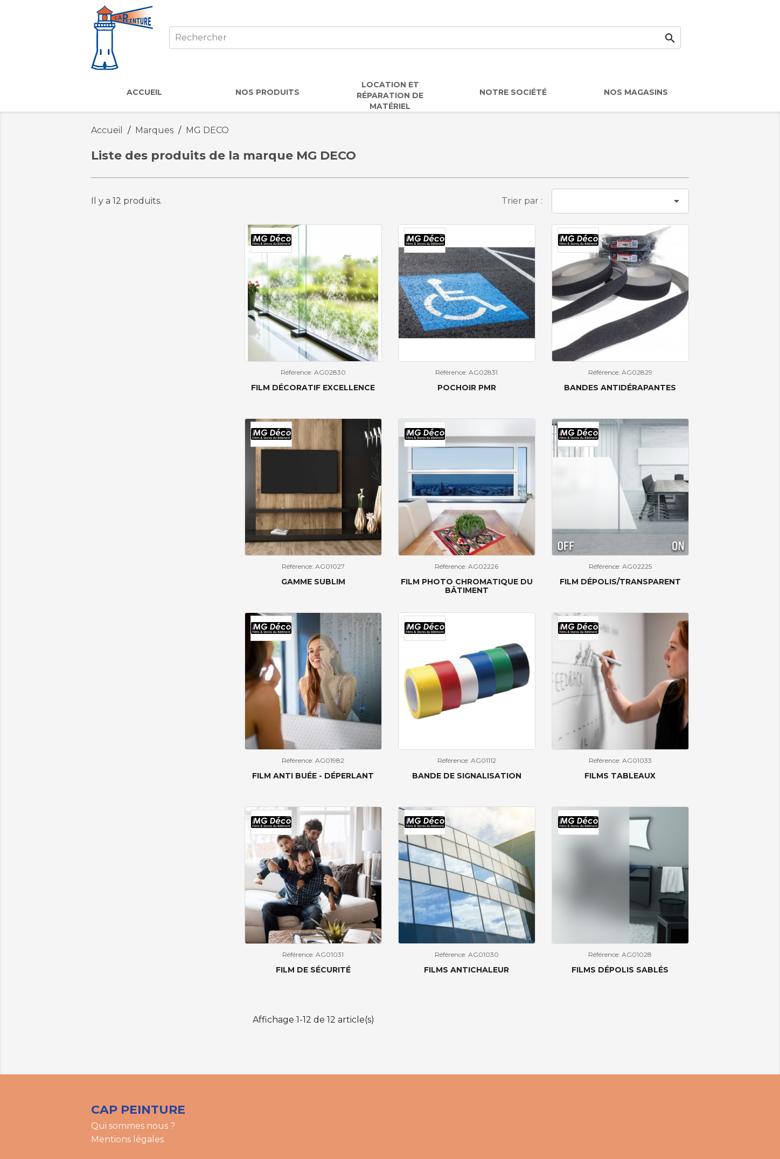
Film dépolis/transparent (620, 582)
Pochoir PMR (466, 387)
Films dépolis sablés (620, 970)
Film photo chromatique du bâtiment (467, 586)
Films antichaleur (466, 970)
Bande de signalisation (466, 776)
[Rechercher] (425, 37)
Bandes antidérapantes (620, 387)
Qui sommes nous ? (133, 1126)
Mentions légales (127, 1139)
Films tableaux (620, 776)
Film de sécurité (313, 970)
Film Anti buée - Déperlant (313, 776)
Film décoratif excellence (313, 387)
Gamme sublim (313, 582)
